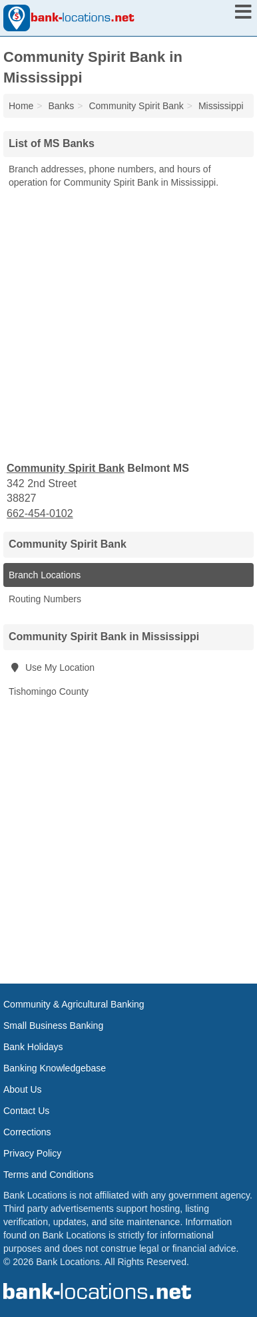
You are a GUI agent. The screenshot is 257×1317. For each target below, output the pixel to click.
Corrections (27, 1132)
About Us (22, 1089)
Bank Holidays (33, 1046)
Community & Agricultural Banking (73, 1004)
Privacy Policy (32, 1153)
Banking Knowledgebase (54, 1068)
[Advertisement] (128, 324)
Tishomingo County (49, 691)
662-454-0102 (40, 513)
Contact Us (26, 1110)
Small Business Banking (53, 1025)
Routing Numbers (45, 599)
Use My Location (52, 667)
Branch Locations (45, 575)
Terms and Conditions (48, 1174)
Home (21, 105)
